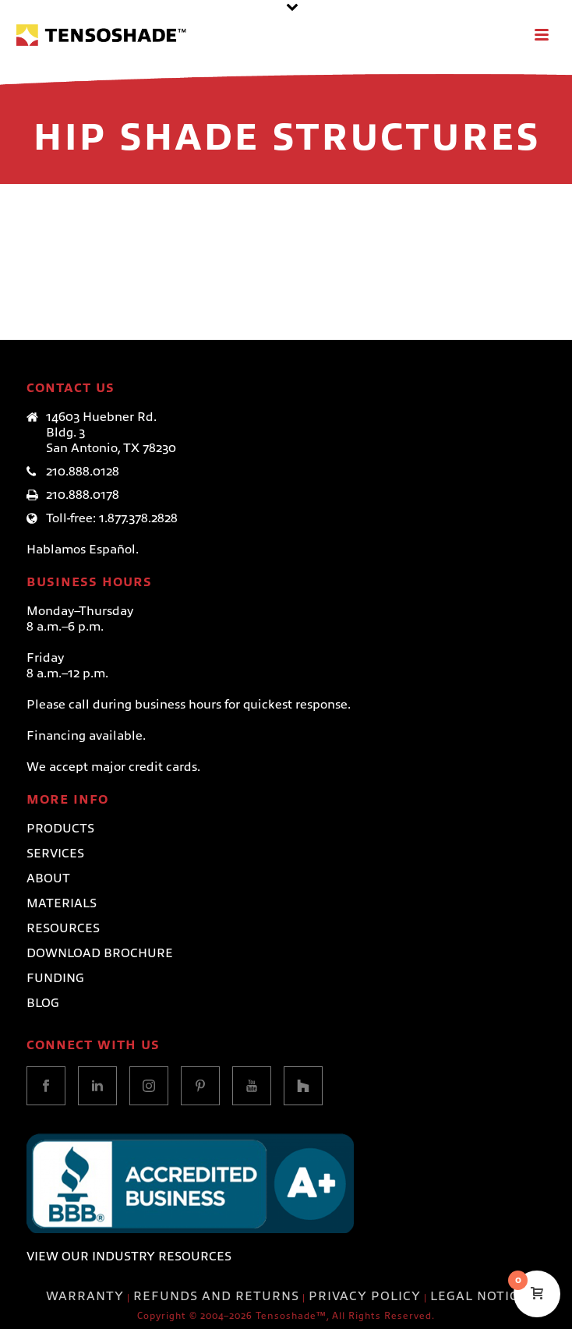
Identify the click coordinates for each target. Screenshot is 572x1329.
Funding (55, 978)
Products (60, 829)
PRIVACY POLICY (365, 1296)
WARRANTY (85, 1296)
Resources (63, 928)
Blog (42, 1003)
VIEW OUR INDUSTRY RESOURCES (128, 1256)
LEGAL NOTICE (478, 1296)
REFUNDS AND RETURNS (216, 1296)
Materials (61, 903)
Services (55, 854)
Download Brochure (99, 953)
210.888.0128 (82, 472)
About (48, 878)
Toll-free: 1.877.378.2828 (112, 518)
